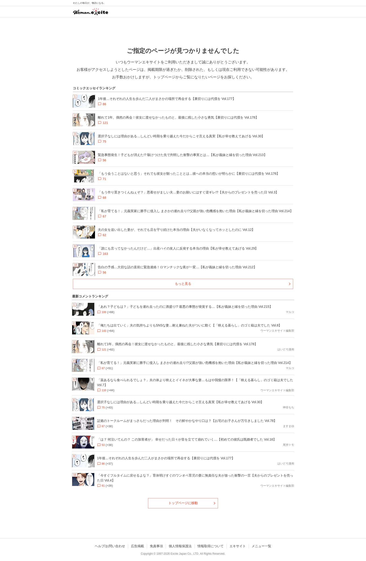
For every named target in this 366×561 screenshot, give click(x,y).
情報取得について (210, 546)
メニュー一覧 (261, 546)
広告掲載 (137, 546)
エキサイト (237, 546)
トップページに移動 (183, 503)
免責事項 (156, 546)
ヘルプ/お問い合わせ (110, 546)
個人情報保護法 (180, 546)
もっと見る (183, 284)
